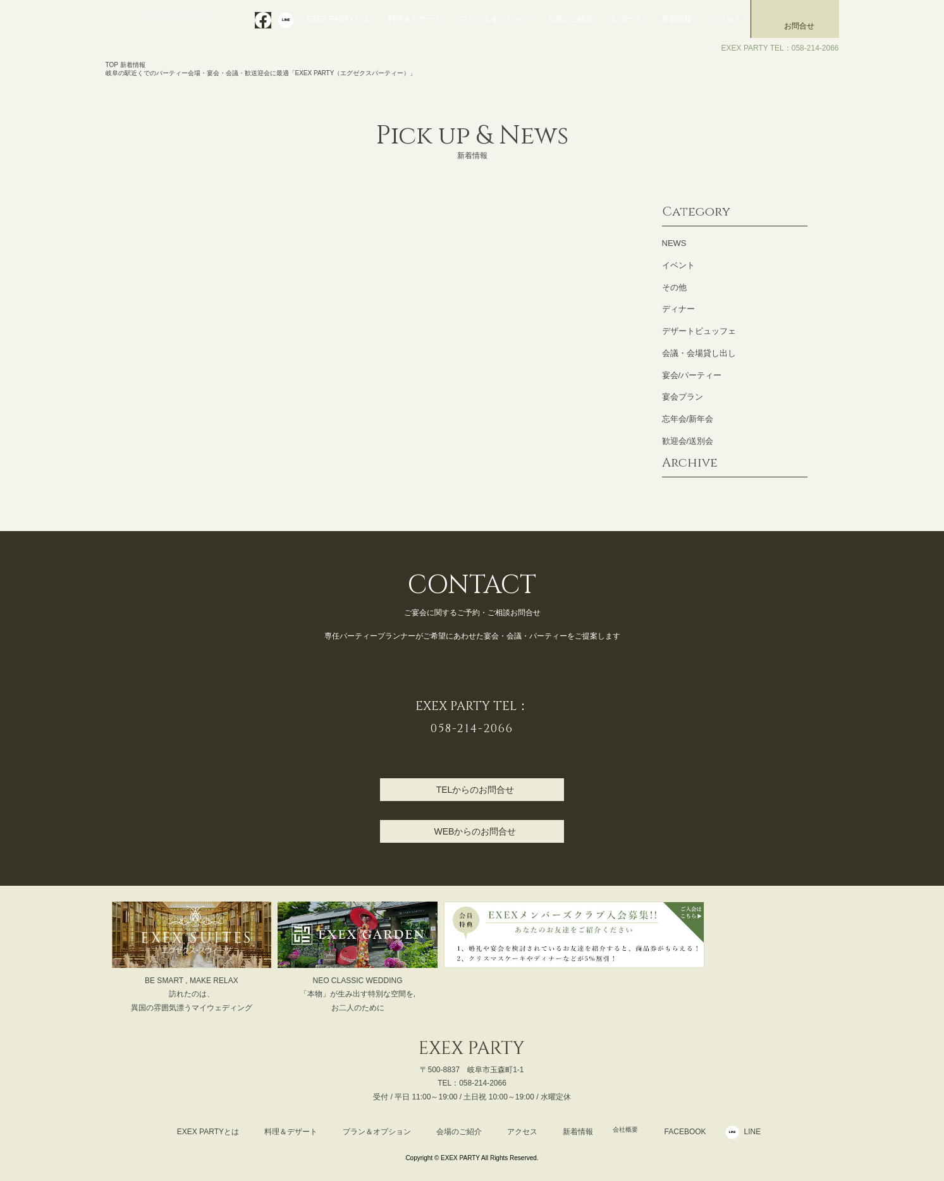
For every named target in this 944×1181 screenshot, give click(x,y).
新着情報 (676, 19)
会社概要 (625, 1131)
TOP (112, 64)
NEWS (674, 243)
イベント (678, 265)
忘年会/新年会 (688, 419)
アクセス (726, 19)
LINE (760, 1131)
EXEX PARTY (183, 17)
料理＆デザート (414, 19)
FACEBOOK (693, 1131)
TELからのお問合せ (475, 790)
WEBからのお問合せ (475, 831)
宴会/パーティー (692, 375)
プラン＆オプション (494, 19)
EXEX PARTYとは (338, 19)
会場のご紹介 (570, 19)
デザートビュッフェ (699, 331)
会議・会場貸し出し (699, 353)
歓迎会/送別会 (688, 441)
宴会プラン (682, 396)
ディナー (678, 309)
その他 (674, 287)
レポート (627, 19)
